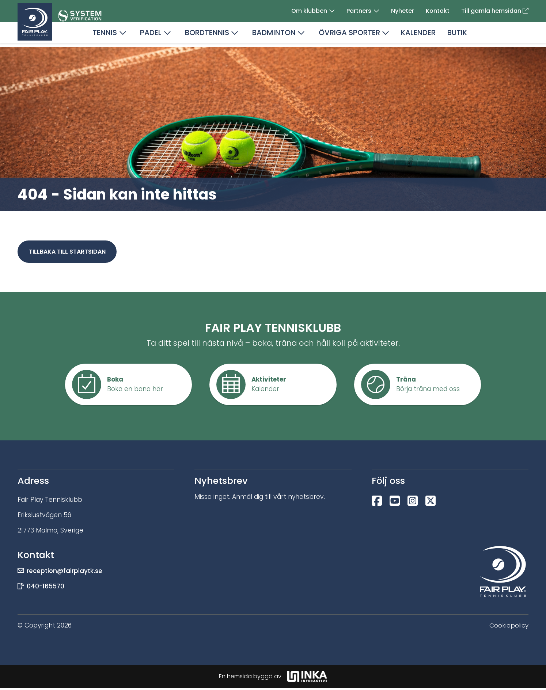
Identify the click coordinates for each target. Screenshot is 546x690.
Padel (151, 35)
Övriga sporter (349, 35)
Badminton (274, 35)
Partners (358, 11)
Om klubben (309, 11)
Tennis (104, 35)
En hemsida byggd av (273, 678)
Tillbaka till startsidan (68, 253)
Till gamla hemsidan (494, 11)
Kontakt (438, 11)
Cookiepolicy (508, 627)
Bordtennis (207, 35)
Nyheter (402, 11)
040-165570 (46, 588)
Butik (457, 35)
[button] (332, 11)
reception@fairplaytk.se (66, 573)
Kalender (418, 35)
